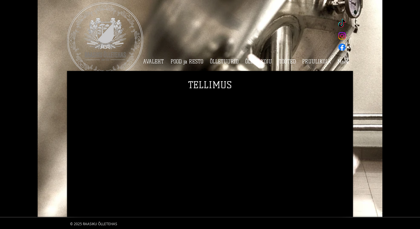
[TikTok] (342, 24)
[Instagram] (342, 36)
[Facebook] (342, 47)
